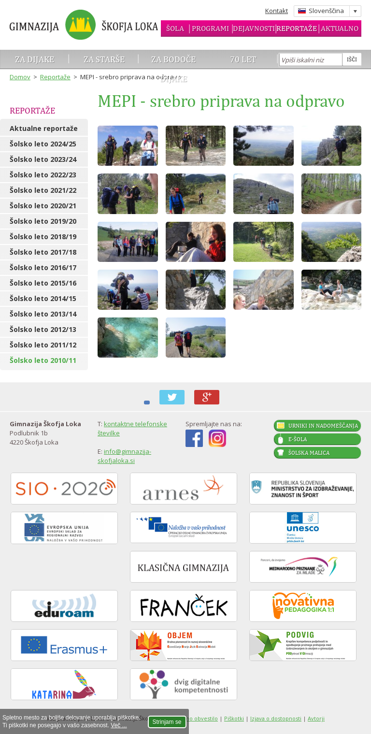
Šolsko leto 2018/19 (43, 236)
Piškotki (234, 718)
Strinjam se (167, 722)
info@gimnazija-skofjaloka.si (124, 456)
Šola (175, 28)
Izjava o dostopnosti (275, 718)
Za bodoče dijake (173, 69)
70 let (243, 59)
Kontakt (276, 10)
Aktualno (339, 28)
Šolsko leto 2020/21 (43, 205)
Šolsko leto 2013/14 (43, 313)
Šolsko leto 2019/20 (43, 221)
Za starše (104, 59)
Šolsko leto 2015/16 (43, 283)
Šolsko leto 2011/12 (43, 344)
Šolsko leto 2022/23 (43, 174)
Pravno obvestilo (196, 718)
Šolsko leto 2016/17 (43, 267)
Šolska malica (308, 452)
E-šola (297, 439)
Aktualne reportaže (44, 128)
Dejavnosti (254, 28)
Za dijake (34, 59)
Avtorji (316, 718)
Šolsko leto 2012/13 (43, 329)
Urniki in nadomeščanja (323, 425)
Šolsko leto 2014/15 (43, 298)
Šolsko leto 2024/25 (43, 143)
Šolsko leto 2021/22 (43, 190)
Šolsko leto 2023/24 (43, 159)
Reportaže (296, 28)
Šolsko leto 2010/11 (43, 360)
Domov (20, 76)
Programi (210, 28)
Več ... (119, 725)
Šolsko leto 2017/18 (43, 252)
